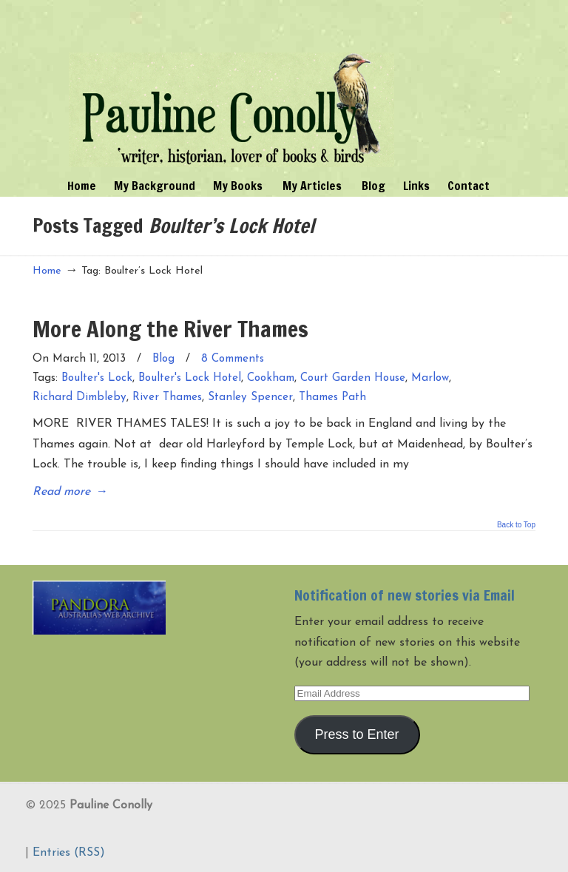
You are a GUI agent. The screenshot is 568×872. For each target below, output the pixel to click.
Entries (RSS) (69, 853)
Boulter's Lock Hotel (189, 378)
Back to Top (516, 525)
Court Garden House (352, 378)
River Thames (167, 397)
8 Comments (232, 359)
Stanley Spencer (250, 397)
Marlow (430, 378)
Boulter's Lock (96, 378)
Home (47, 271)
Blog (163, 359)
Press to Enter (357, 734)
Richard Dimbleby (79, 397)
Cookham (270, 378)
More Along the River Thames (170, 329)
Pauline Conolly (231, 85)
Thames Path (332, 397)
